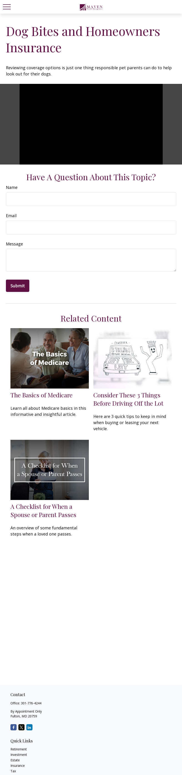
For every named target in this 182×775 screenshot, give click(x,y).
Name (11, 187)
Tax (13, 771)
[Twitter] (21, 727)
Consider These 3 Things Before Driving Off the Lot (128, 399)
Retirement (18, 749)
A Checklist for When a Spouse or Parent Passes (43, 510)
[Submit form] (17, 286)
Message (14, 244)
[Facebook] (13, 727)
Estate (15, 760)
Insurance (17, 765)
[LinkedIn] (29, 727)
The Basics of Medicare (41, 395)
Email (11, 215)
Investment (18, 754)
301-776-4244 (31, 703)
